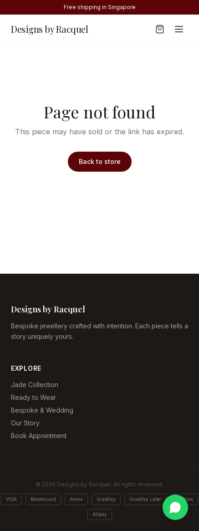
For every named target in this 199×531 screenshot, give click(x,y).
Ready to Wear (33, 397)
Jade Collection (34, 384)
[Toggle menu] (179, 29)
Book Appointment (38, 435)
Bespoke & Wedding (42, 410)
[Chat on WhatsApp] (175, 507)
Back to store (100, 161)
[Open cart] (160, 29)
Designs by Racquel (49, 29)
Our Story (25, 423)
